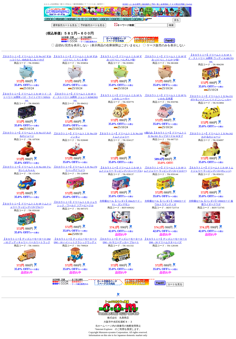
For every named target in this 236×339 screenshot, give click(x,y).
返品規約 (146, 4)
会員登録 (164, 4)
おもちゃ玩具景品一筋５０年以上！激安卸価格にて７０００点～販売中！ (74, 4)
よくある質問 (134, 4)
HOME (125, 4)
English (189, 4)
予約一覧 (155, 4)
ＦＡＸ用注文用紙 (177, 4)
